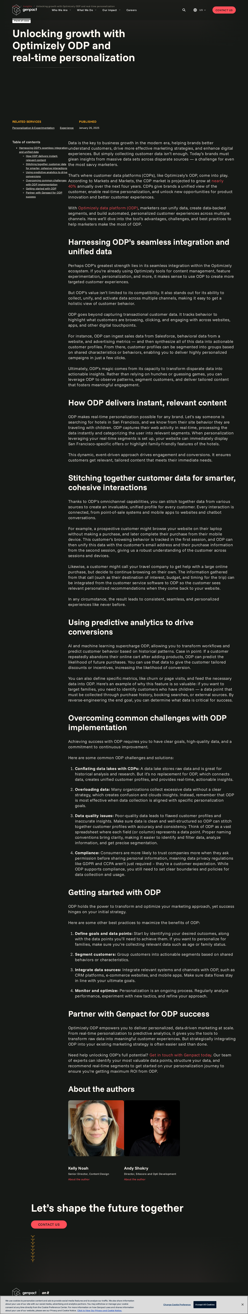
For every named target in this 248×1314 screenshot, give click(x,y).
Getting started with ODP (41, 188)
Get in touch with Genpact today (180, 1054)
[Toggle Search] (184, 10)
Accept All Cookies (204, 1304)
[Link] (96, 1140)
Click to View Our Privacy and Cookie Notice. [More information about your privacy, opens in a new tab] (99, 1310)
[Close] (242, 1304)
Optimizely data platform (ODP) (108, 207)
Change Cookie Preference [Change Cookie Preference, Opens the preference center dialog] (177, 1304)
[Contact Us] (49, 1224)
